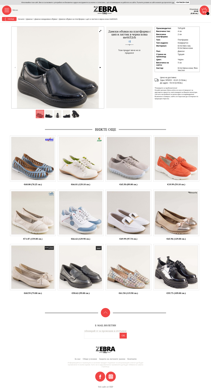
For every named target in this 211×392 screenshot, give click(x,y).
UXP (111, 386)
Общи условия (90, 359)
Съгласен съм (182, 2)
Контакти (132, 359)
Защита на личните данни (112, 359)
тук (173, 2)
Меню (15, 10)
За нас (78, 359)
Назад (9, 19)
